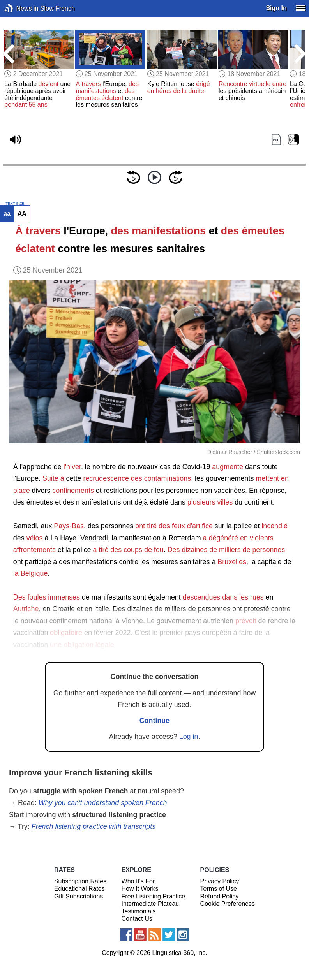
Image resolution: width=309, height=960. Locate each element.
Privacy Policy (219, 881)
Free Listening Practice (153, 896)
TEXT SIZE (14, 204)
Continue (154, 720)
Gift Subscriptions (78, 896)
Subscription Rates (80, 881)
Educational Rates (79, 888)
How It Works (140, 888)
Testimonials (139, 911)
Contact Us (137, 918)
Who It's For (138, 881)
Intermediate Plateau (150, 903)
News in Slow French (20, 8)
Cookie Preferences (227, 903)
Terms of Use (218, 888)
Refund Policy (219, 896)
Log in (188, 736)
